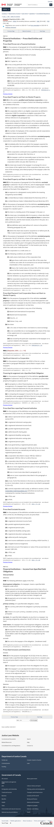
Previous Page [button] (11, 31)
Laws (28, 763)
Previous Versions (10, 27)
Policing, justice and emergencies (36, 789)
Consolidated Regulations (43, 13)
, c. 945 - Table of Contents (11, 16)
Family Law (4, 760)
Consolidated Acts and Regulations (11, 745)
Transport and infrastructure (34, 792)
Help (28, 742)
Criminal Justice (6, 763)
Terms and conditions (40, 821)
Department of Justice (14, 13)
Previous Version (7, 94)
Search (29, 739)
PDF (48, 21)
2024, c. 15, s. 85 (36, 560)
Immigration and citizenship (9, 789)
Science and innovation (33, 802)
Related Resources (7, 742)
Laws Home (25, 13)
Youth (28, 812)
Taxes (3, 805)
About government (32, 778)
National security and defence (10, 812)
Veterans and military (32, 809)
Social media (5, 821)
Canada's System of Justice (34, 760)
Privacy (50, 821)
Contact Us (30, 745)
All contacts (5, 778)
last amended (35, 25)
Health (3, 802)
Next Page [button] (42, 31)
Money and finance (32, 799)
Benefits (4, 799)
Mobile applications (15, 821)
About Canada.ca (27, 821)
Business (4, 795)
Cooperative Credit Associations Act (16, 491)
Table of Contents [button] (26, 31)
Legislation (32, 13)
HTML (14, 21)
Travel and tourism (7, 792)
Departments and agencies (9, 782)
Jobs (3, 786)
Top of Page (6, 823)
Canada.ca (4, 13)
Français (50, 1)
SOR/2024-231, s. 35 (37, 345)
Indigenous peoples (32, 805)
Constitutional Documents (9, 739)
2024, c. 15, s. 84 (36, 504)
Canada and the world (33, 795)
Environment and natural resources (11, 809)
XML (38, 21)
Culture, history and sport (34, 786)
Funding (4, 766)
